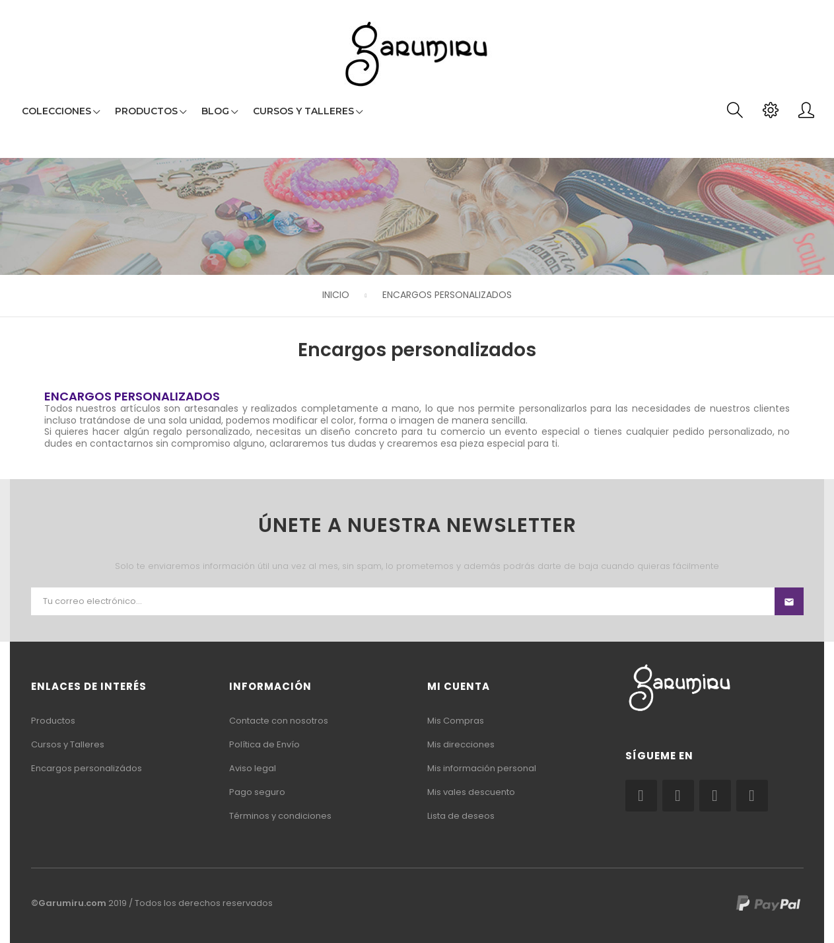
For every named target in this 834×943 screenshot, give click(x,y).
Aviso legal (252, 768)
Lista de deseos (461, 816)
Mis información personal (481, 768)
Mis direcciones (461, 744)
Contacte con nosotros (278, 720)
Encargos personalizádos (86, 768)
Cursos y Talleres (67, 744)
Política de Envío (264, 744)
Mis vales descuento (471, 792)
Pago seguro (257, 792)
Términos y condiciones (280, 816)
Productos (53, 720)
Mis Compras (455, 720)
